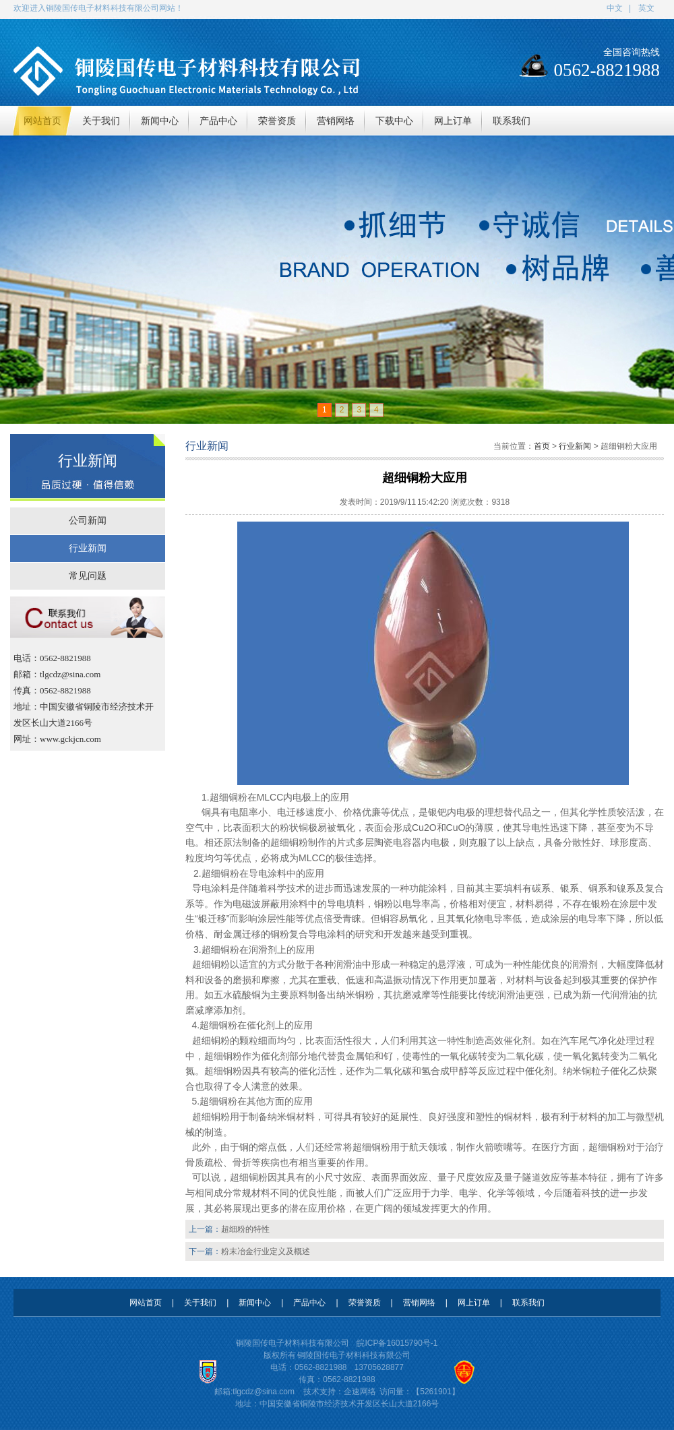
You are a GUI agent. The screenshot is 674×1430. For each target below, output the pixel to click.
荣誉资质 (364, 1302)
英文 (646, 8)
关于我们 (200, 1302)
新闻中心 (255, 1302)
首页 (542, 446)
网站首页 (145, 1302)
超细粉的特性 (245, 1229)
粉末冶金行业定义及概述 (265, 1251)
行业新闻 (87, 548)
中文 (615, 8)
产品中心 (309, 1302)
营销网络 (419, 1302)
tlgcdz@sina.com (264, 1391)
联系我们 (528, 1302)
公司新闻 (87, 521)
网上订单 (474, 1302)
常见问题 (87, 576)
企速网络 (360, 1391)
